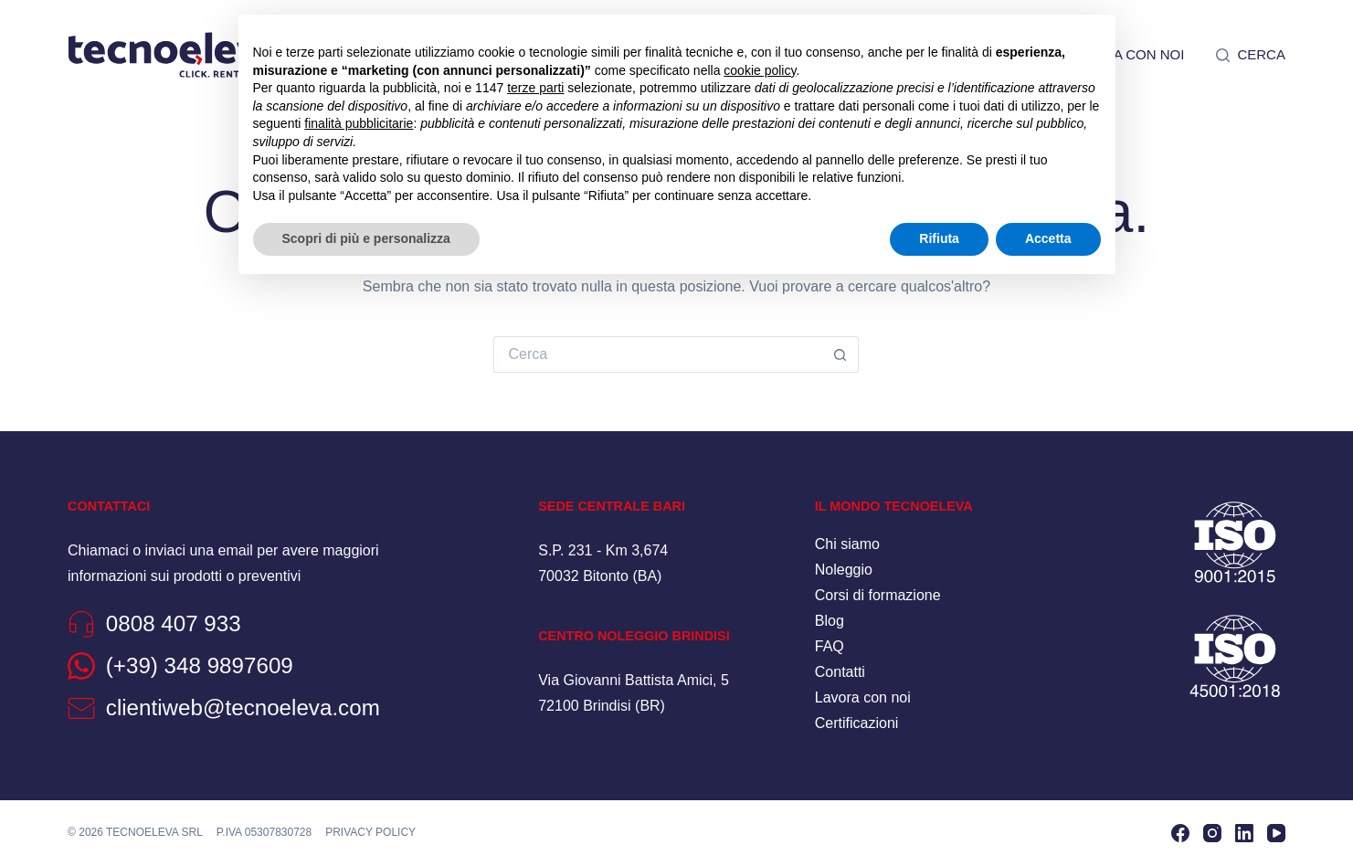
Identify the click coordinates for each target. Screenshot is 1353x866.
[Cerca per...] (657, 354)
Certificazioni (857, 723)
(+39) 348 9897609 (199, 665)
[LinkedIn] (1244, 833)
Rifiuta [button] (939, 238)
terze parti (535, 87)
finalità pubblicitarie (358, 123)
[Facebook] (1180, 833)
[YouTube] (1276, 833)
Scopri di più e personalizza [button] (366, 238)
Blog (829, 620)
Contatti (840, 672)
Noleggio (843, 569)
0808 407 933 (173, 623)
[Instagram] (1212, 833)
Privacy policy (370, 832)
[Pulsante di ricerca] (840, 354)
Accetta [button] (1048, 238)
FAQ (829, 646)
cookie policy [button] (760, 70)
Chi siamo (847, 544)
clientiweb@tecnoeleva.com (243, 707)
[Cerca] (1250, 55)
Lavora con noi (863, 697)
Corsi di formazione (878, 595)
